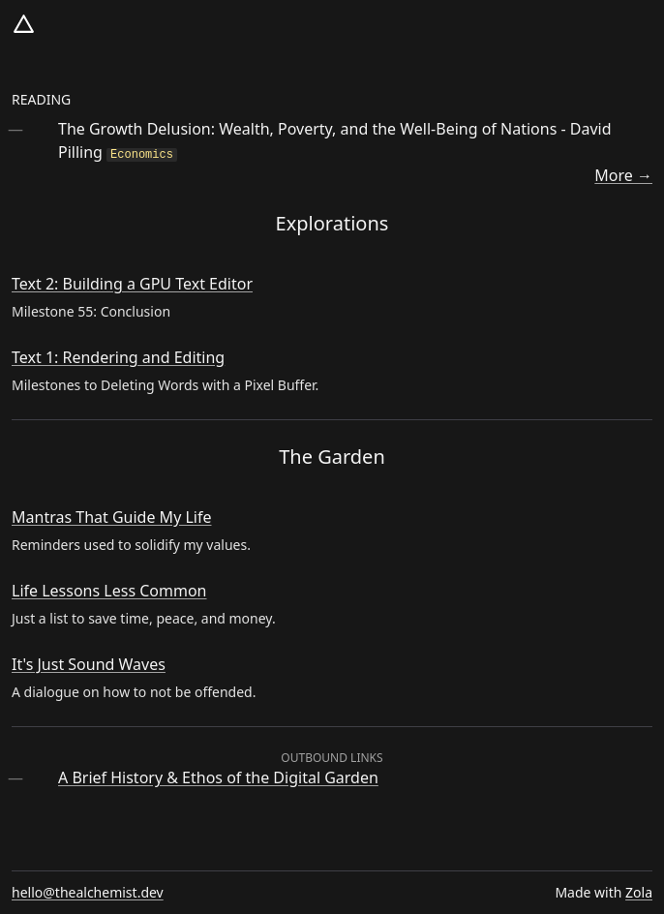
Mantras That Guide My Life (112, 517)
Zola (638, 892)
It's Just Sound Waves (89, 664)
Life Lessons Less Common (109, 590)
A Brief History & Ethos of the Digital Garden (218, 777)
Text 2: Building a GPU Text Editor (132, 283)
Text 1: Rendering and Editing (118, 357)
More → (623, 175)
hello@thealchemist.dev (88, 892)
